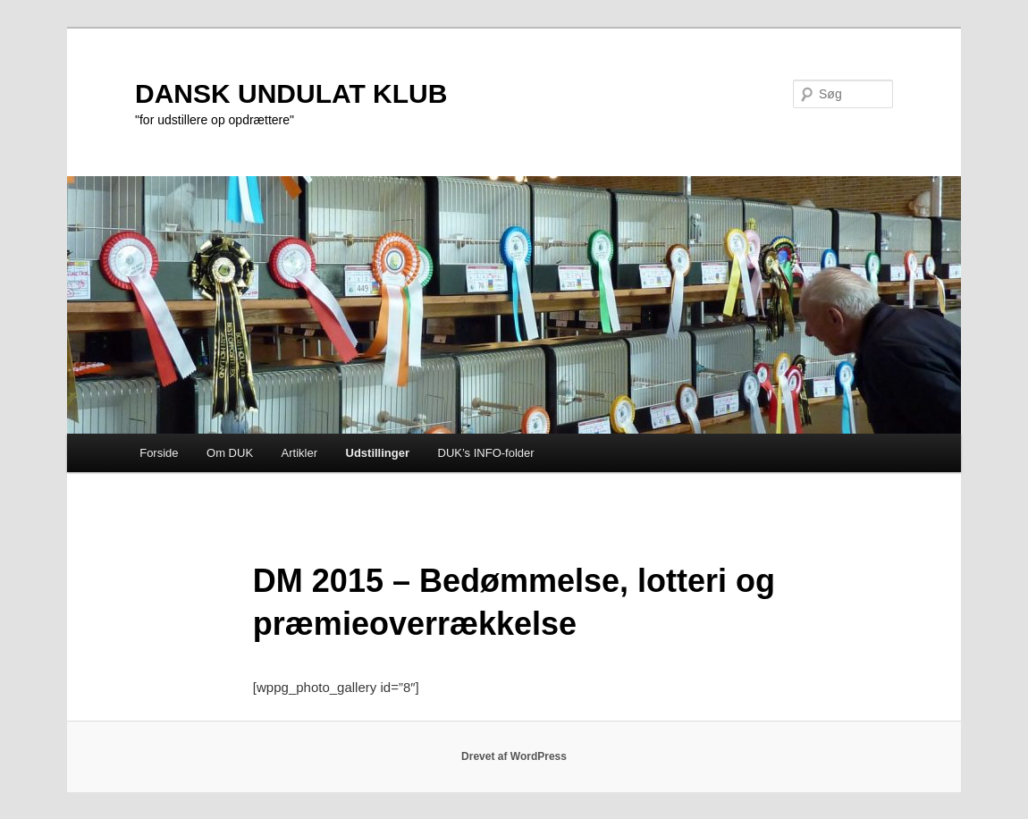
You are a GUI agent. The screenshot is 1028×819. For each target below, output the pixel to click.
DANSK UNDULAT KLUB (291, 93)
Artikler (299, 453)
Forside (158, 453)
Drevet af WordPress (514, 756)
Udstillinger (378, 453)
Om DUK (229, 453)
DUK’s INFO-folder (486, 453)
